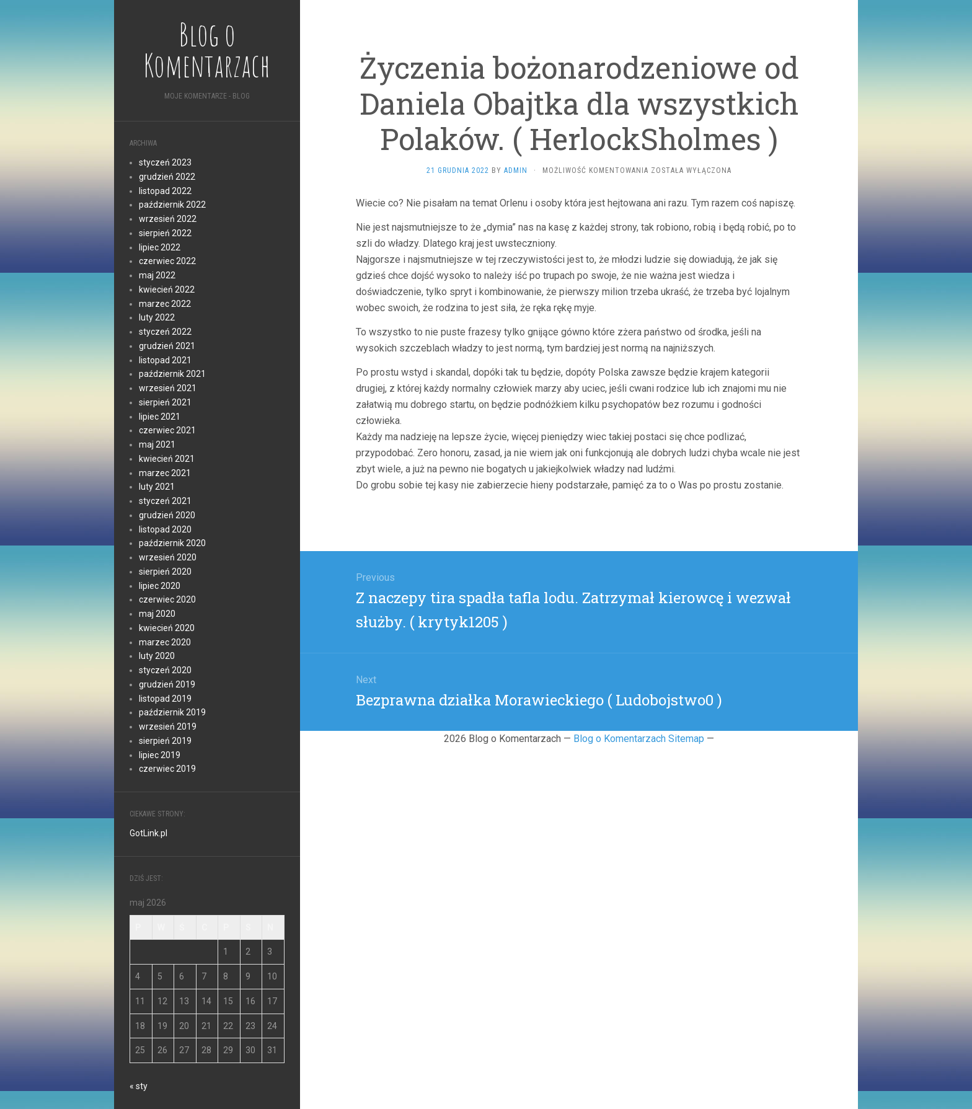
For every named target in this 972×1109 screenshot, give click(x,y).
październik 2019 (172, 712)
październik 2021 (172, 374)
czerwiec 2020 (167, 599)
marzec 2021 (165, 473)
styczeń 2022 (165, 332)
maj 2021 (157, 444)
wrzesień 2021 (168, 388)
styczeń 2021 (165, 501)
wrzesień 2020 (168, 557)
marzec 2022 (165, 304)
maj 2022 (157, 275)
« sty (139, 1086)
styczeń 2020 (165, 670)
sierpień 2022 (165, 233)
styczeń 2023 (165, 162)
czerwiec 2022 (167, 261)
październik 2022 (172, 205)
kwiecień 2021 (167, 459)
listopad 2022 (165, 191)
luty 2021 (157, 487)
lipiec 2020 (159, 586)
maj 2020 (157, 614)
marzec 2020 (165, 642)
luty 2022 (157, 317)
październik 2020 (172, 543)
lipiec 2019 (159, 755)
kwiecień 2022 (167, 289)
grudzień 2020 (167, 515)
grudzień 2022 (167, 177)
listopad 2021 (165, 360)
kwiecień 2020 (167, 628)
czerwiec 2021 (167, 430)
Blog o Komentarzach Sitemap (638, 738)
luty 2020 (157, 656)
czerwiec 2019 (167, 769)
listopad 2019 (165, 699)
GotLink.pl (148, 833)
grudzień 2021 (167, 346)
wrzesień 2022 (168, 219)
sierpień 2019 (165, 741)
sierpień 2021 (165, 402)
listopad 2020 (165, 529)
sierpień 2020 (165, 572)
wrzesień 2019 (168, 726)
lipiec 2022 (159, 247)
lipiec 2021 (159, 417)
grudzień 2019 (167, 684)
